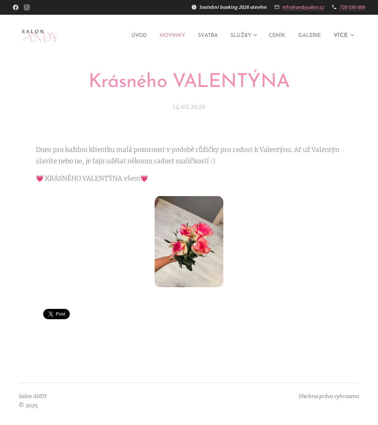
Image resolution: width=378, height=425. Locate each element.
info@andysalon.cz (303, 7)
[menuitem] (123, 36)
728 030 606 (352, 7)
